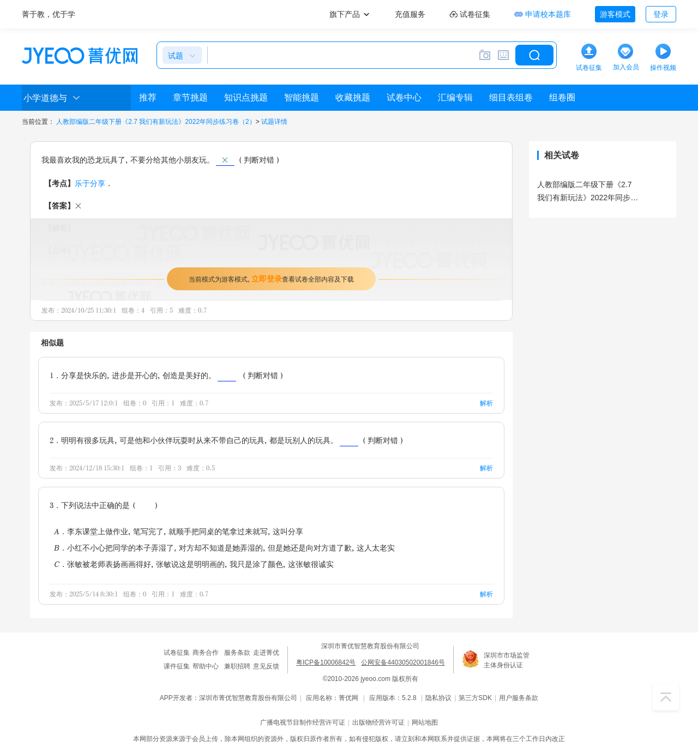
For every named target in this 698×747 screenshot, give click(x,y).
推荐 (148, 97)
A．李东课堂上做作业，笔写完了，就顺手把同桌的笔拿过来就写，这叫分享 (178, 531)
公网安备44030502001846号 (402, 662)
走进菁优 (266, 652)
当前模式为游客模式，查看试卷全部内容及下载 (271, 278)
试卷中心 (404, 97)
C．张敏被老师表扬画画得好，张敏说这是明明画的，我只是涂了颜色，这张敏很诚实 (194, 564)
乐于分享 (90, 183)
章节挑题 (190, 97)
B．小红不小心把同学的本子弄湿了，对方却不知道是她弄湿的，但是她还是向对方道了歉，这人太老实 (224, 547)
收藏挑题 (352, 97)
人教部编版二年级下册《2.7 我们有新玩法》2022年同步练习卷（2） (155, 122)
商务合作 (205, 652)
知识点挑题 (246, 97)
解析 (486, 403)
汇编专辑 (455, 97)
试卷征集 (177, 652)
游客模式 (615, 14)
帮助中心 (205, 666)
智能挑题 (301, 97)
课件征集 (177, 666)
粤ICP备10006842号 (326, 662)
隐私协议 (438, 698)
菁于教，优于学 (48, 14)
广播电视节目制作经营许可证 (302, 722)
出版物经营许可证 (378, 722)
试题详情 (274, 122)
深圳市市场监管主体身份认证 (506, 660)
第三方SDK (475, 698)
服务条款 (237, 652)
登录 (661, 14)
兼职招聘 (237, 666)
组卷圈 (562, 97)
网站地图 (425, 722)
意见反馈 (266, 666)
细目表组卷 (511, 97)
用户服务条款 (518, 698)
